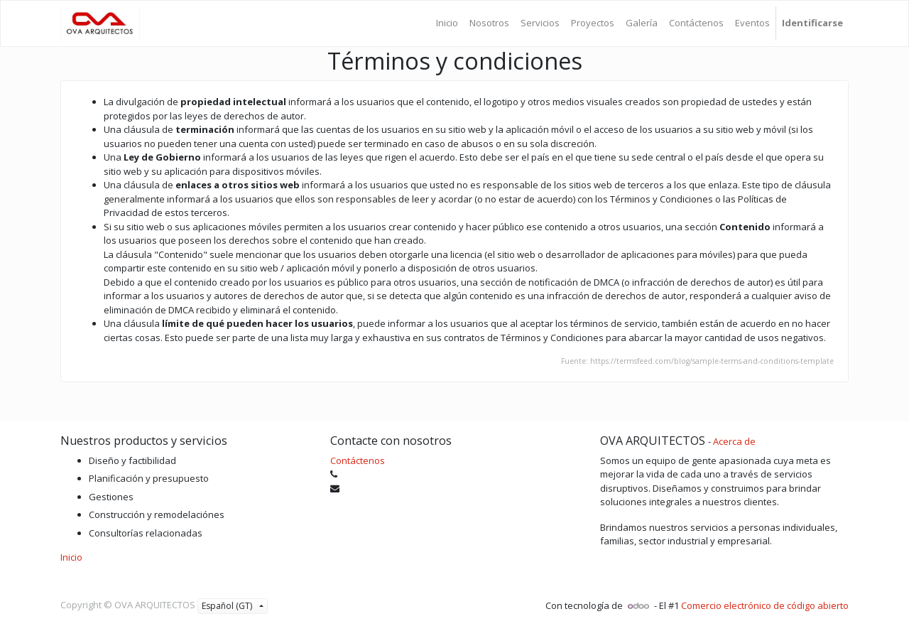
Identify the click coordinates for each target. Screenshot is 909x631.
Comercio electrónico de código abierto (765, 605)
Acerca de (734, 441)
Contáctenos (357, 460)
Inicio (71, 557)
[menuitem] (447, 23)
